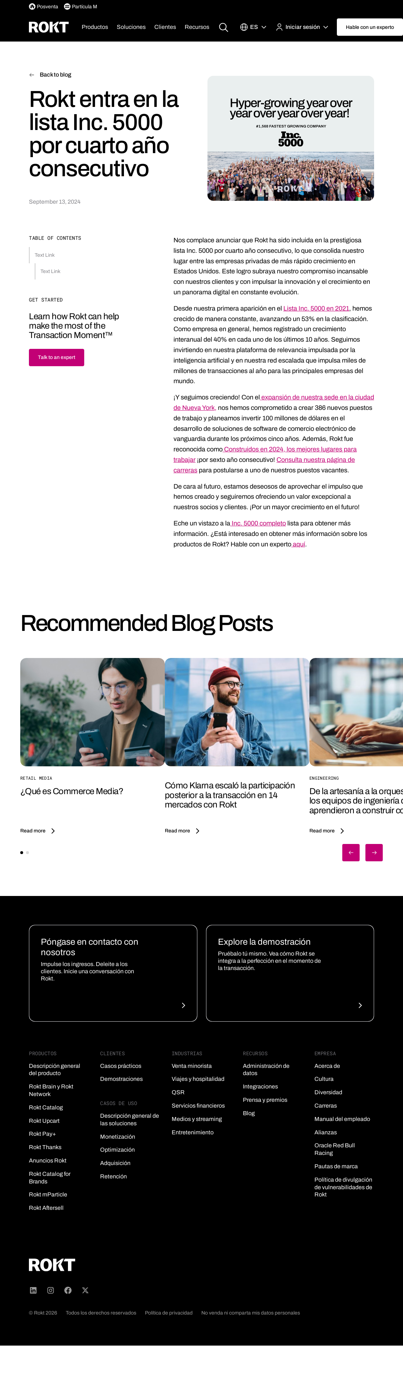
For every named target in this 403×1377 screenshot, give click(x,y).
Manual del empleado (342, 1119)
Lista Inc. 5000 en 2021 (316, 308)
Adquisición (115, 1163)
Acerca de (327, 1066)
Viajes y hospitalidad (198, 1079)
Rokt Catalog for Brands (49, 1178)
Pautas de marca (336, 1166)
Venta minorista (192, 1066)
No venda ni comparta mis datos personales (250, 1313)
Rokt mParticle (48, 1194)
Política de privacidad (169, 1313)
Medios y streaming (197, 1119)
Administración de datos (266, 1070)
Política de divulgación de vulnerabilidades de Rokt (343, 1187)
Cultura (324, 1079)
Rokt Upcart (44, 1121)
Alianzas (325, 1132)
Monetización (117, 1137)
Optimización (117, 1150)
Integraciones (260, 1086)
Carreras (325, 1106)
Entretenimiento (193, 1132)
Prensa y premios (265, 1100)
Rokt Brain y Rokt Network (51, 1090)
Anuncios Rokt (48, 1160)
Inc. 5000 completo (258, 523)
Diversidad (328, 1092)
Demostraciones (121, 1079)
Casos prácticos (120, 1066)
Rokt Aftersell (46, 1208)
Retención (113, 1176)
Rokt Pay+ (42, 1134)
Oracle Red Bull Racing (334, 1149)
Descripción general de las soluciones (129, 1119)
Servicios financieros (198, 1106)
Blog (249, 1113)
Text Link (45, 255)
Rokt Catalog (46, 1107)
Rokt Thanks (45, 1147)
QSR (178, 1092)
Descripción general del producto (54, 1070)
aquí (298, 544)
